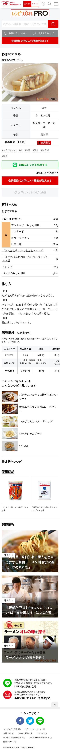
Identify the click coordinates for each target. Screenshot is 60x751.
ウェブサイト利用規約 (12, 729)
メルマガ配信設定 (25, 733)
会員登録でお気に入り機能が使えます (29, 40)
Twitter (30, 721)
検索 (53, 24)
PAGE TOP (54, 705)
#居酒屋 (45, 150)
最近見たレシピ (46, 33)
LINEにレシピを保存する (33, 164)
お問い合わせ (43, 4)
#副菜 (27, 150)
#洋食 (5, 156)
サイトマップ (42, 733)
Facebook (20, 721)
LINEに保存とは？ (46, 172)
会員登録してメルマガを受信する (32, 698)
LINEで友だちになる (25, 686)
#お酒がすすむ (9, 150)
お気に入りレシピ (17, 33)
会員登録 (27, 4)
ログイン (35, 4)
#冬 (20, 150)
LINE (40, 721)
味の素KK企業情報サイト (39, 738)
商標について (8, 742)
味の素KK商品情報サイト (13, 738)
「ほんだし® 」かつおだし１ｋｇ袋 (23, 250)
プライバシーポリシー (34, 729)
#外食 (36, 150)
